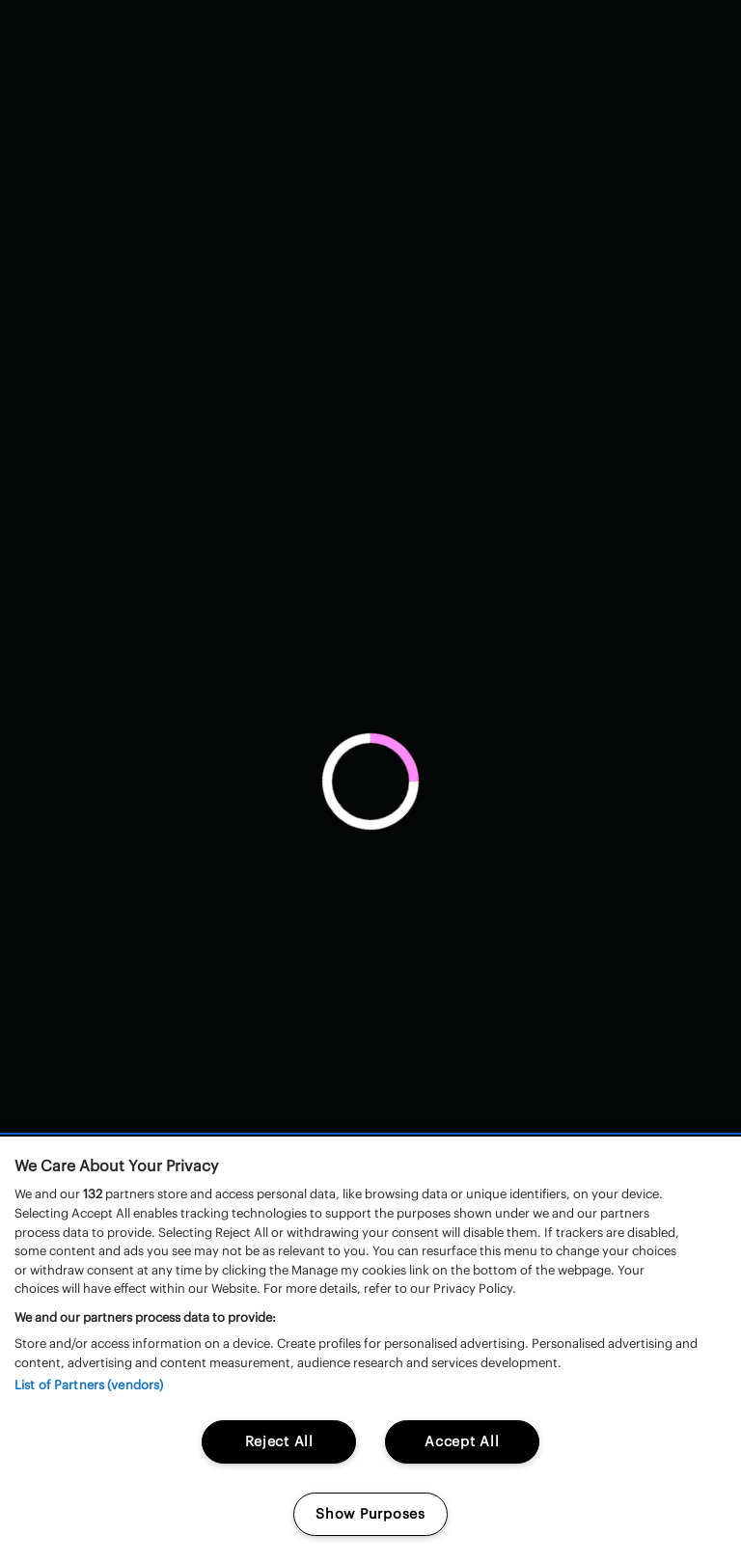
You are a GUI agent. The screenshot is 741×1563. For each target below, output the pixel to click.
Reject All (279, 1441)
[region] (370, 1350)
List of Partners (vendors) (88, 1385)
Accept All (462, 1441)
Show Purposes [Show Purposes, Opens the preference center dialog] (370, 1513)
